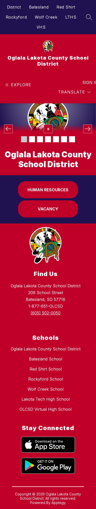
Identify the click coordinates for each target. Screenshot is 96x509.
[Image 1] (24, 139)
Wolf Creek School (46, 389)
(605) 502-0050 (45, 312)
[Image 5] (56, 139)
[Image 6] (64, 139)
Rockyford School (45, 379)
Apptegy (59, 502)
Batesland (39, 7)
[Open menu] (17, 85)
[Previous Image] (8, 128)
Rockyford (16, 17)
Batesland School (45, 358)
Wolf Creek (46, 17)
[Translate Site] (74, 92)
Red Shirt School (46, 369)
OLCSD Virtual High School (46, 409)
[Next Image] (87, 128)
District (14, 7)
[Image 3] (40, 139)
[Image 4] (48, 139)
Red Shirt (65, 7)
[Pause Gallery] (48, 128)
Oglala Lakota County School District (45, 348)
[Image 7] (72, 139)
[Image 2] (32, 139)
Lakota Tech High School (46, 399)
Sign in (87, 82)
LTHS (70, 17)
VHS (41, 27)
